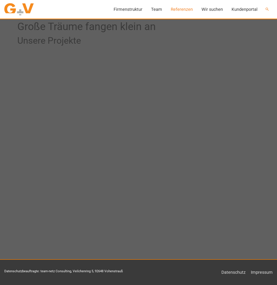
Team (156, 9)
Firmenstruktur (128, 9)
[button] (267, 9)
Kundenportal (245, 9)
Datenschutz (233, 272)
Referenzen (182, 9)
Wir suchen (212, 9)
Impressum (262, 272)
